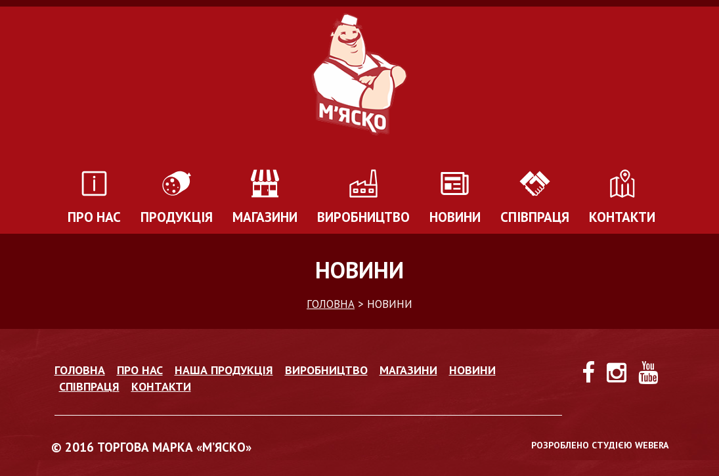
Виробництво (363, 217)
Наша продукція (224, 370)
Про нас (94, 217)
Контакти (622, 217)
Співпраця (534, 217)
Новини (455, 217)
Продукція (177, 217)
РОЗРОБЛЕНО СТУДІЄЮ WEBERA (599, 445)
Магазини (264, 217)
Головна (79, 370)
